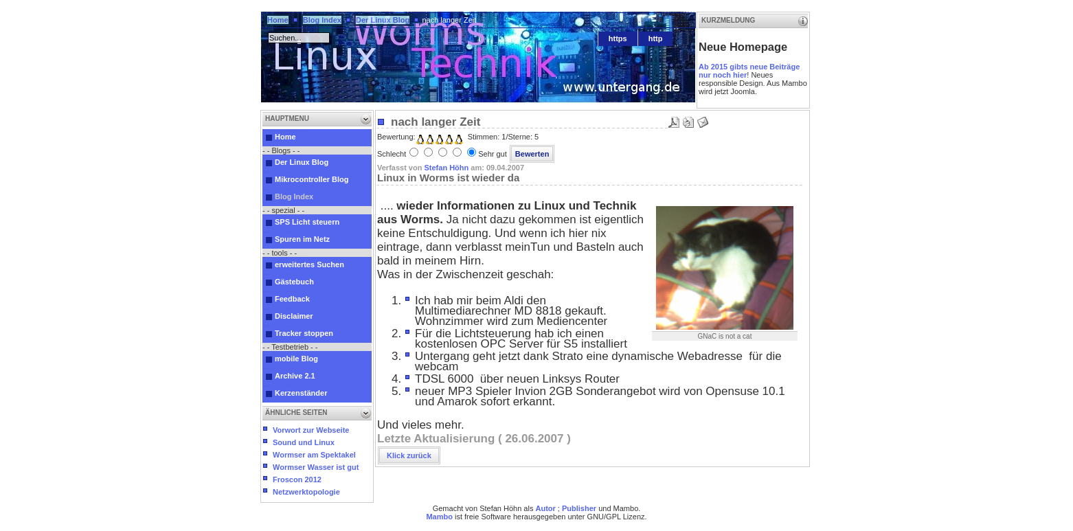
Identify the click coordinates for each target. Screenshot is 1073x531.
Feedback (292, 299)
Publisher (579, 508)
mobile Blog (296, 358)
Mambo (439, 516)
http (655, 38)
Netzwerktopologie (306, 492)
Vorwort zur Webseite (311, 430)
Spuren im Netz (302, 239)
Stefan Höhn (446, 167)
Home (278, 20)
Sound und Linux (304, 442)
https (618, 38)
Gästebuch (294, 282)
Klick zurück (409, 455)
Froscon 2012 (297, 479)
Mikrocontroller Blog (312, 179)
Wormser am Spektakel (314, 455)
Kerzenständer (301, 393)
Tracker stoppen (304, 333)
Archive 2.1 (295, 376)
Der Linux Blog (382, 20)
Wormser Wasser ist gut (316, 467)
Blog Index (322, 20)
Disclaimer (294, 316)
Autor (545, 508)
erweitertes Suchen (309, 264)
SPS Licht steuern (307, 222)
